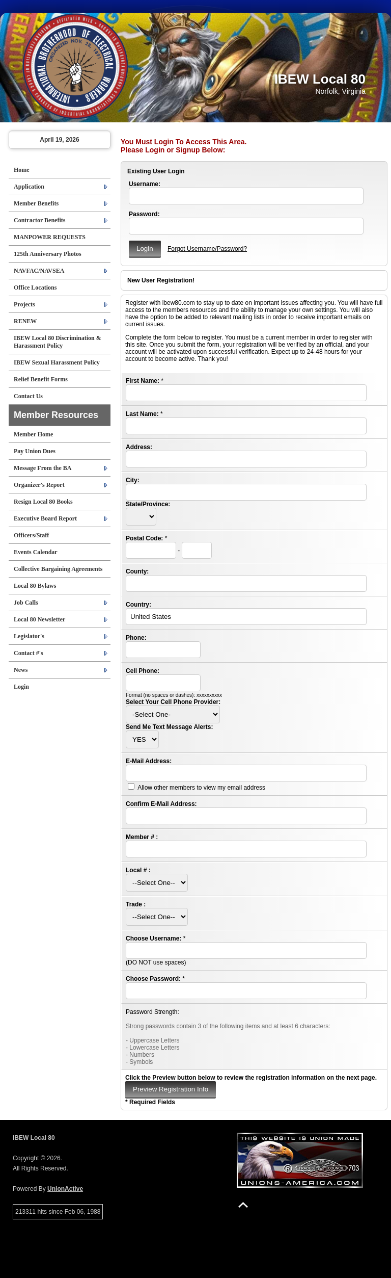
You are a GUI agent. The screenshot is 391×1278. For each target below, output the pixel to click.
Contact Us (28, 396)
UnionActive (65, 1188)
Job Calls (26, 602)
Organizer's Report (39, 484)
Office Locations (35, 287)
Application (29, 186)
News (20, 669)
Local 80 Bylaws (35, 585)
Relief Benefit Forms (41, 379)
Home (22, 169)
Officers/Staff (31, 535)
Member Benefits (36, 203)
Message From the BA (42, 468)
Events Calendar (36, 552)
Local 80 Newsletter (39, 619)
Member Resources (56, 415)
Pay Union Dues (34, 451)
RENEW (25, 321)
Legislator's (29, 636)
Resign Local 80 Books (43, 501)
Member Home (33, 434)
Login (21, 686)
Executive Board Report (45, 518)
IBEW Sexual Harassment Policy (57, 362)
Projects (24, 304)
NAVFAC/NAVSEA (39, 270)
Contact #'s (28, 653)
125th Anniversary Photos (47, 253)
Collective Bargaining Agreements (58, 568)
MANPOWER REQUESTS (50, 237)
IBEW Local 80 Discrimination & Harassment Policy (57, 341)
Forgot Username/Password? (207, 248)
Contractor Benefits (39, 220)
